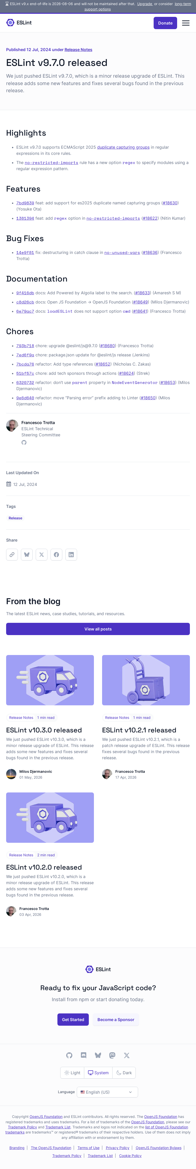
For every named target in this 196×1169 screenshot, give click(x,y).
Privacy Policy (117, 1148)
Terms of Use (89, 1148)
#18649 (140, 302)
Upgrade (145, 4)
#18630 (170, 202)
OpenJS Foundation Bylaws (158, 1148)
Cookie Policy (130, 1156)
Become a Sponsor (115, 1019)
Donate (165, 23)
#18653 (168, 382)
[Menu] (185, 23)
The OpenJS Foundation (51, 1148)
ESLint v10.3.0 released (44, 730)
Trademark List (57, 1127)
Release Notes (78, 49)
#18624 (126, 373)
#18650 (148, 397)
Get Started (73, 1019)
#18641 (140, 311)
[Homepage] (19, 23)
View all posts (98, 629)
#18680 (107, 345)
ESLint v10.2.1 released (139, 730)
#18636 (150, 252)
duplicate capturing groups (123, 147)
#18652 (103, 364)
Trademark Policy (22, 1127)
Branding (16, 1148)
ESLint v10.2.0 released (44, 867)
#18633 (142, 292)
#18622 (150, 218)
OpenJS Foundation (46, 1117)
